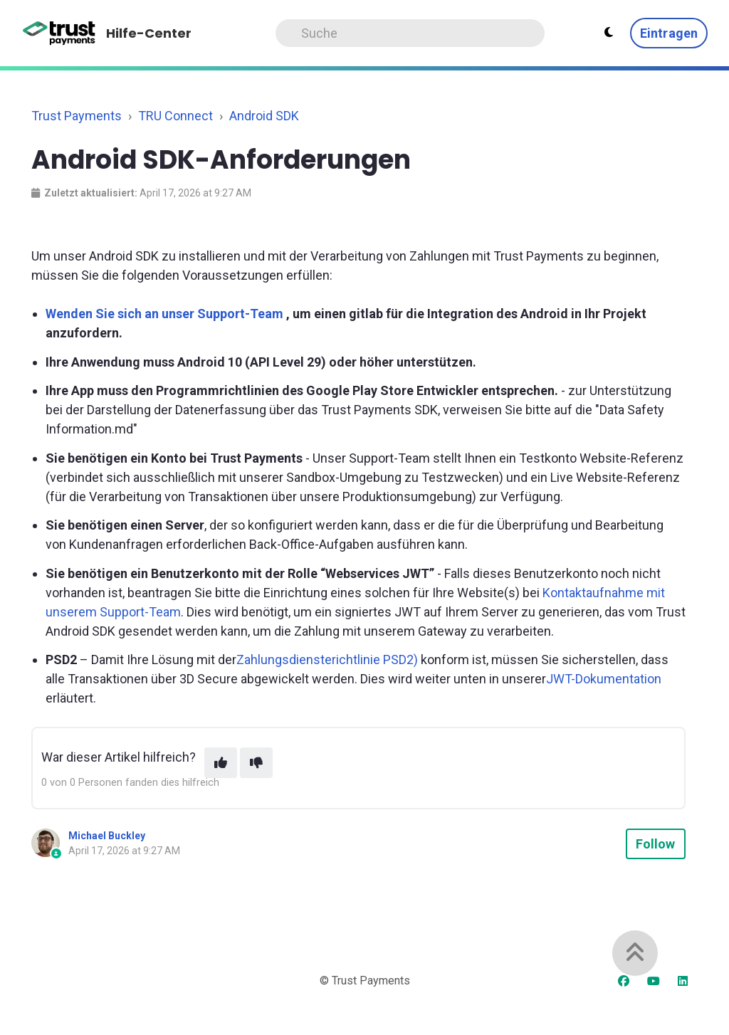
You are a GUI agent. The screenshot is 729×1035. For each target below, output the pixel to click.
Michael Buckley (106, 835)
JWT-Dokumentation (603, 678)
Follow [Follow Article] (656, 843)
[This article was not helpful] (256, 762)
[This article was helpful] (220, 762)
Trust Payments (76, 115)
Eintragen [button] (669, 33)
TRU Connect (175, 115)
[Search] (410, 33)
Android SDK (264, 115)
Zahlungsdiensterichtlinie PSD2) (327, 659)
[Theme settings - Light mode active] (609, 33)
